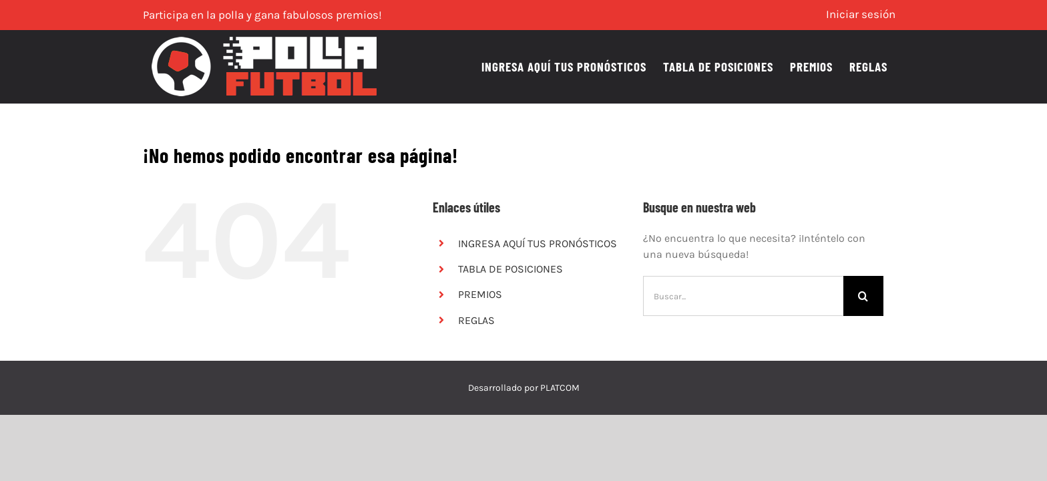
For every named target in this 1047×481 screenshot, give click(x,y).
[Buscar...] (743, 296)
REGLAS (476, 320)
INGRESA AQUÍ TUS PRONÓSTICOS (537, 243)
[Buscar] (863, 296)
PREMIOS (480, 294)
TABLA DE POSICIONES (510, 269)
